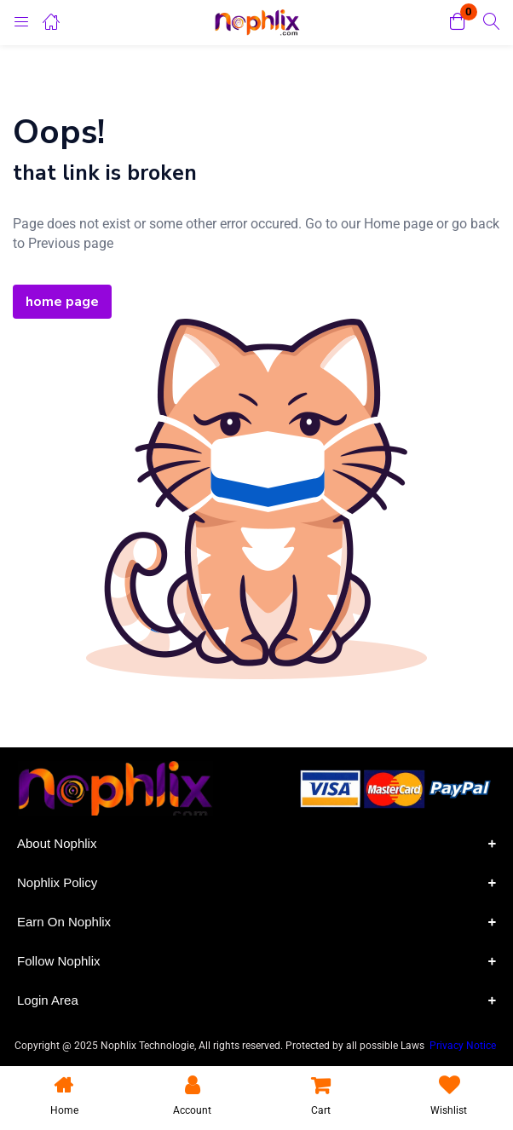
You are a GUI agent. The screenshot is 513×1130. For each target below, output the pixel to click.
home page (62, 301)
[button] (457, 22)
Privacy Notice (464, 1046)
